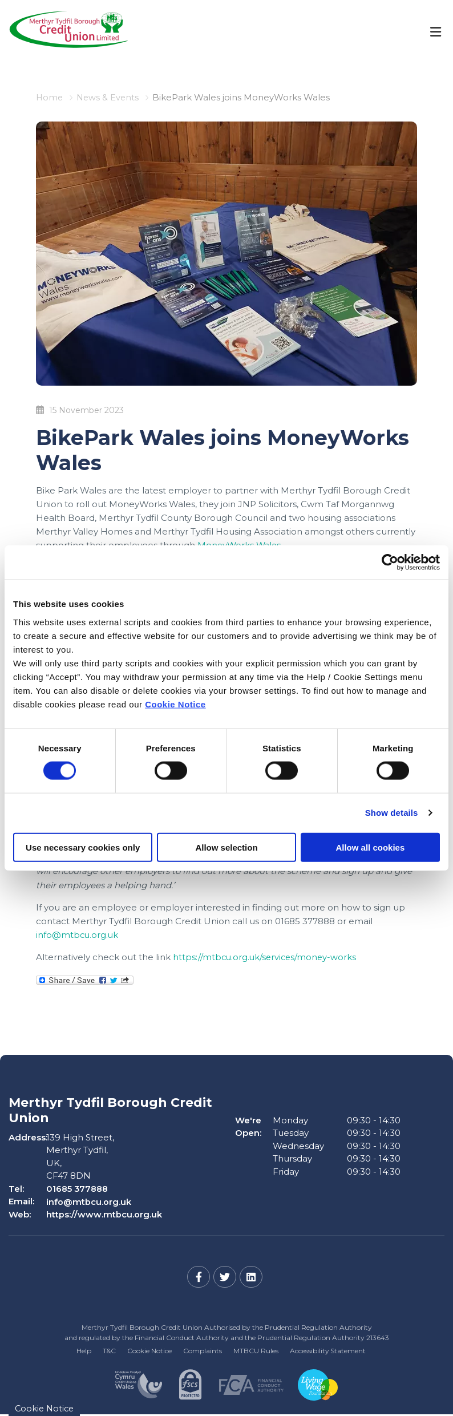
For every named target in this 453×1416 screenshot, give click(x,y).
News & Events (109, 97)
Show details (391, 813)
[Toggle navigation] (435, 32)
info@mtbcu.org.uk (78, 934)
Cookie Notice (175, 704)
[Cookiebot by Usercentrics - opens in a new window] (390, 562)
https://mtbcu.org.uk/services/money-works (266, 956)
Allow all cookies (370, 847)
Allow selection (226, 847)
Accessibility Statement (328, 1349)
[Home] (60, 32)
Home (50, 97)
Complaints (202, 1349)
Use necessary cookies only (83, 847)
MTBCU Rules (255, 1349)
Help (83, 1349)
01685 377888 (77, 1188)
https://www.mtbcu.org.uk (104, 1213)
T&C (109, 1349)
